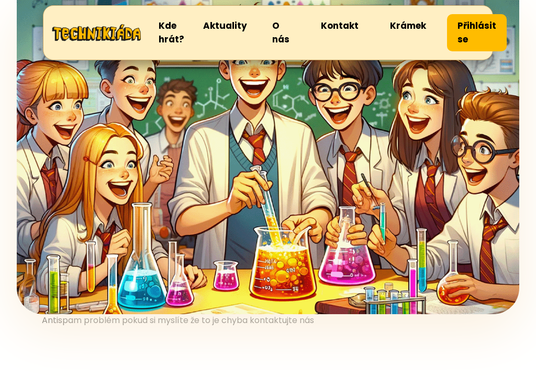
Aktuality (225, 25)
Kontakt (340, 25)
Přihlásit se (476, 32)
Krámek (408, 25)
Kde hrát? (171, 32)
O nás (280, 32)
